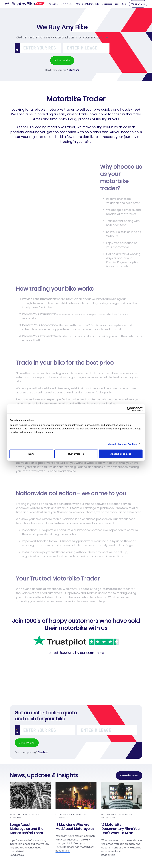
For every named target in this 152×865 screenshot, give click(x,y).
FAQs (77, 4)
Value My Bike (138, 3)
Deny (31, 453)
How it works (66, 4)
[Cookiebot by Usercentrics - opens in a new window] (129, 409)
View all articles (129, 775)
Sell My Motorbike (91, 4)
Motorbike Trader (110, 4)
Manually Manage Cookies (122, 444)
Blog (124, 4)
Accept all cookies (120, 453)
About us (53, 4)
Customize (76, 453)
